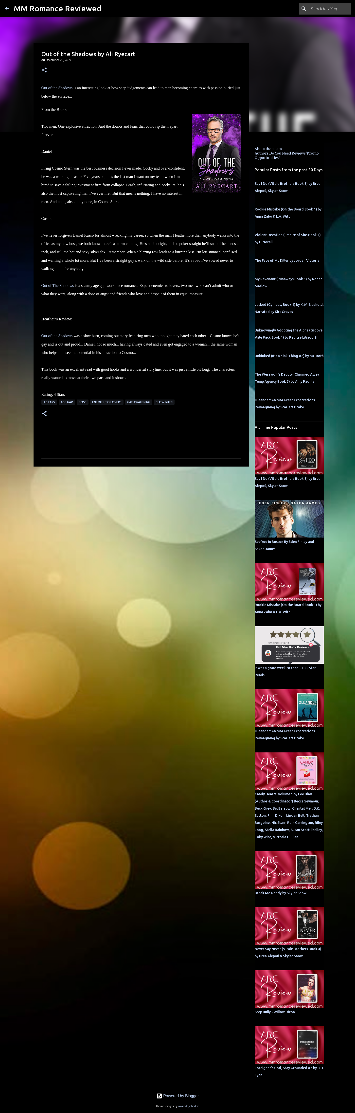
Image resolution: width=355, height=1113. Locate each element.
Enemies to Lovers (107, 402)
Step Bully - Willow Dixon (275, 1012)
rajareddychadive (188, 1106)
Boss (83, 402)
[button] (44, 70)
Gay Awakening (138, 402)
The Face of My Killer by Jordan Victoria (287, 260)
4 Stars (49, 402)
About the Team (268, 149)
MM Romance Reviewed (57, 8)
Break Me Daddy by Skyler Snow (280, 893)
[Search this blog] (325, 9)
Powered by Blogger (177, 1096)
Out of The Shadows (57, 285)
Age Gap (67, 402)
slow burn (164, 402)
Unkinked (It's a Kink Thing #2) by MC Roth (289, 356)
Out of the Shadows (57, 88)
